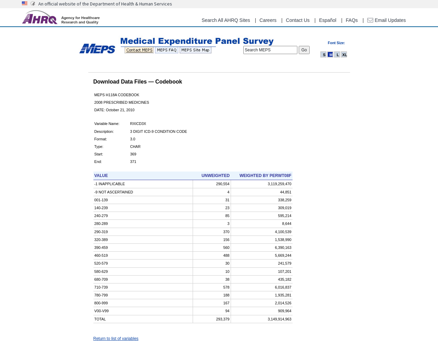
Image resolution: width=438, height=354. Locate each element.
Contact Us (298, 20)
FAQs (352, 20)
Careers (267, 20)
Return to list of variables (116, 338)
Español (327, 20)
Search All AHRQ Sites (226, 20)
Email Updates (386, 20)
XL (344, 55)
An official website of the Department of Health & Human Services (105, 4)
